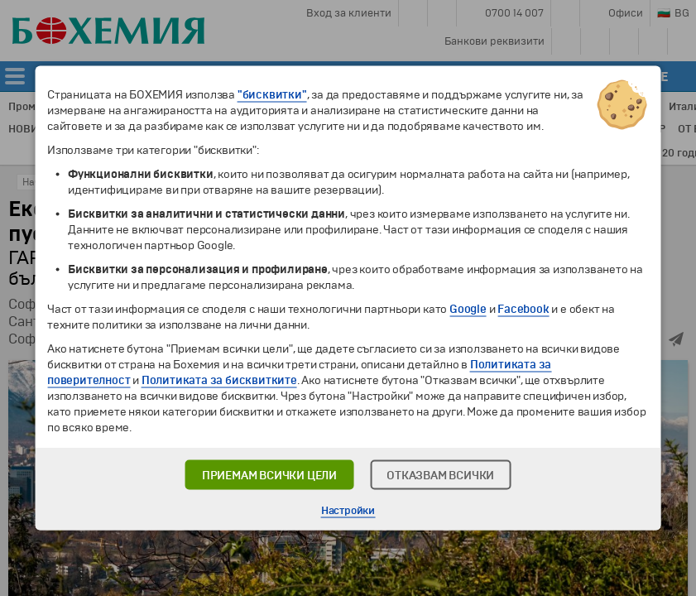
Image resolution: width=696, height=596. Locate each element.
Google (468, 309)
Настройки (348, 510)
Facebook (523, 309)
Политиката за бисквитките (219, 380)
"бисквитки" (272, 95)
